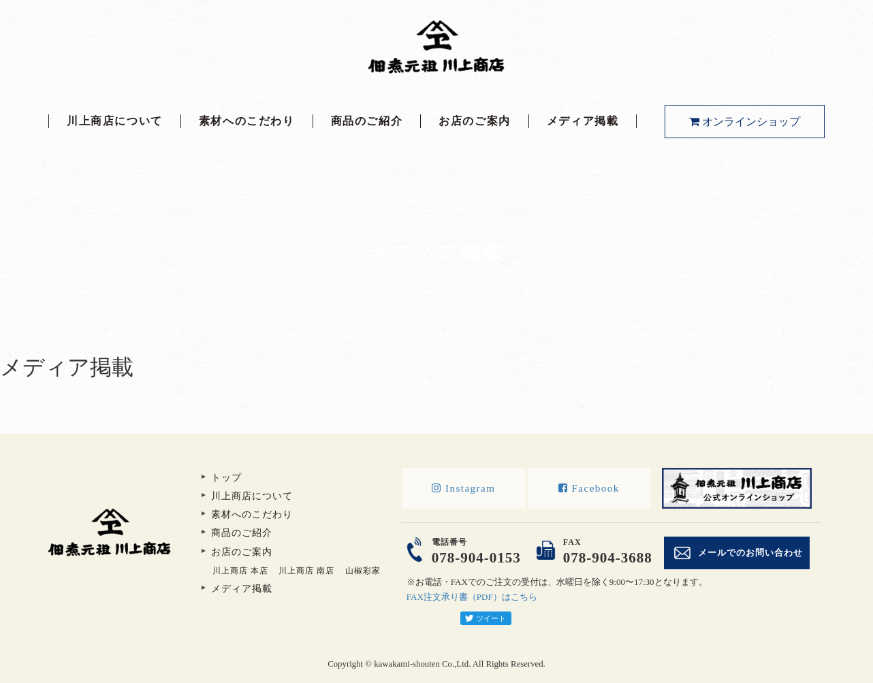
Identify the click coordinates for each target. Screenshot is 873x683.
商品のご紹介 (367, 121)
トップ (226, 478)
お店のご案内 (475, 121)
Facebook (589, 488)
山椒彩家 (363, 570)
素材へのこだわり (247, 121)
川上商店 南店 (306, 570)
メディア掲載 (583, 121)
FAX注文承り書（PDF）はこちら (472, 597)
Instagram (463, 488)
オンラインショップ (744, 121)
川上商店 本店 (240, 570)
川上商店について (115, 121)
